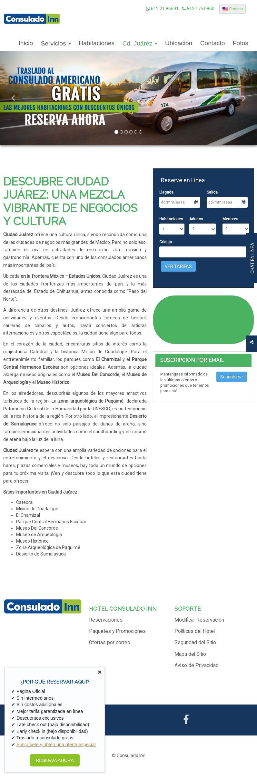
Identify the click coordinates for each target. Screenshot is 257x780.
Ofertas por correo (109, 642)
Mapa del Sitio (190, 654)
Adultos (196, 219)
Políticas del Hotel (194, 631)
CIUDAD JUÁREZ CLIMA (203, 319)
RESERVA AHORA (55, 760)
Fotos (240, 43)
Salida (212, 192)
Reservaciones (106, 620)
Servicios (56, 43)
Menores (230, 219)
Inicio (25, 43)
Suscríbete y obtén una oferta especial (56, 744)
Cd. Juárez (140, 43)
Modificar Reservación (199, 620)
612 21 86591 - (164, 8)
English (232, 8)
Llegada (166, 192)
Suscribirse (231, 376)
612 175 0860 (198, 8)
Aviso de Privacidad (196, 665)
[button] (13, 98)
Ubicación (178, 43)
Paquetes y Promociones (117, 631)
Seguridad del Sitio (195, 642)
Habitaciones (96, 43)
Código (165, 242)
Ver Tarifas (178, 266)
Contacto (212, 43)
